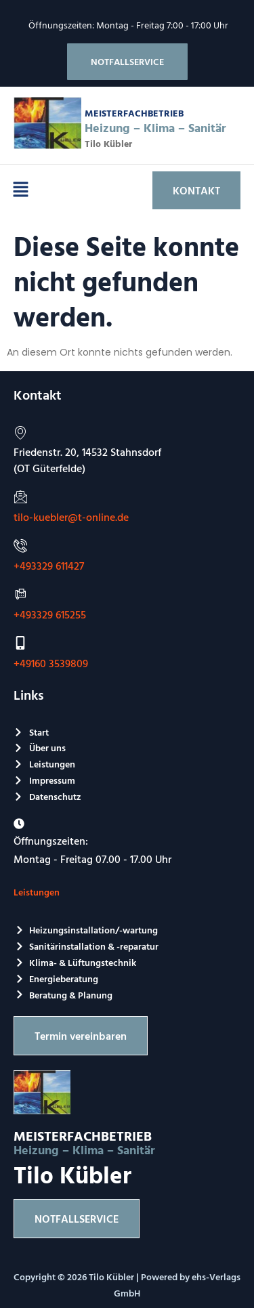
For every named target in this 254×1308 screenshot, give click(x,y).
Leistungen (37, 892)
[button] (20, 190)
